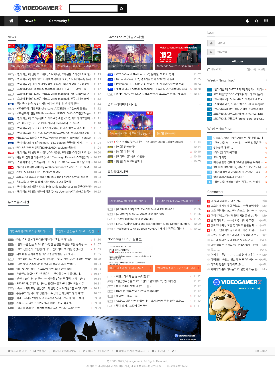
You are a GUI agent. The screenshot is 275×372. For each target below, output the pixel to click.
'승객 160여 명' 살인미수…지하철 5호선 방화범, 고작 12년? (54, 278)
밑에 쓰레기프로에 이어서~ (154, 305)
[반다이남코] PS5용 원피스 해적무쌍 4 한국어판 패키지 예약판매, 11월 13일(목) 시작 (54, 118)
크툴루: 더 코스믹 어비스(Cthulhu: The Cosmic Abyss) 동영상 (54, 177)
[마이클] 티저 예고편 (222, 152)
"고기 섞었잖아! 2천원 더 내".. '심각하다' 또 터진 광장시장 (54, 249)
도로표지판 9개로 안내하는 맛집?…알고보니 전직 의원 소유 (54, 283)
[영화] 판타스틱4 (154, 146)
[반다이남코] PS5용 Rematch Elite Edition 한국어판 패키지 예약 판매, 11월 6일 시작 (54, 142)
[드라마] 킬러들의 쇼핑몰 (154, 156)
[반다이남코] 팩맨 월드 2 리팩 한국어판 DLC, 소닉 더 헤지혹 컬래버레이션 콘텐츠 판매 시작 (54, 79)
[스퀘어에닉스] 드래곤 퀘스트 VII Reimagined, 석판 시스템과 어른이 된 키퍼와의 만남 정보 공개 (54, 94)
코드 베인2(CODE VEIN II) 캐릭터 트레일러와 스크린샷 (54, 123)
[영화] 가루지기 (154, 151)
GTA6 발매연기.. (220, 147)
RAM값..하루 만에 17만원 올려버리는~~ (154, 291)
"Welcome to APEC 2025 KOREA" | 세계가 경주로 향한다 (154, 228)
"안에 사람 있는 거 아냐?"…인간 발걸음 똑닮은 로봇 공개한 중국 (54, 244)
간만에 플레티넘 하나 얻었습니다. (154, 219)
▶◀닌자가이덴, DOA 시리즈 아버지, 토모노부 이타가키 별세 (154, 94)
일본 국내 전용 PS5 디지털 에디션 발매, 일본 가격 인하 (54, 103)
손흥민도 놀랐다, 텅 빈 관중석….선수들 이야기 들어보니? (54, 273)
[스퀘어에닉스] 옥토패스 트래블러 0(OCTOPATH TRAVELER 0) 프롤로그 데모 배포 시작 (54, 89)
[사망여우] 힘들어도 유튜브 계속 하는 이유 (154, 214)
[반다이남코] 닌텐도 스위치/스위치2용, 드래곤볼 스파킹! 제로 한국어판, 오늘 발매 (54, 74)
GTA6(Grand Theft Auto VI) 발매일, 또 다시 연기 (154, 74)
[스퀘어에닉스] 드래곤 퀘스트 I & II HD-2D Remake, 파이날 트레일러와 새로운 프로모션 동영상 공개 (54, 162)
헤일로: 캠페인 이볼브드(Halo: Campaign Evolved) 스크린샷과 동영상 (54, 157)
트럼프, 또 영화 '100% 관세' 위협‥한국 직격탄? (54, 303)
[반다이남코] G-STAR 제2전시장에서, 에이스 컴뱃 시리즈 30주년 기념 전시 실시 (54, 128)
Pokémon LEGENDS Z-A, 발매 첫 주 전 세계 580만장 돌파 (154, 84)
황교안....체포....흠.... (154, 296)
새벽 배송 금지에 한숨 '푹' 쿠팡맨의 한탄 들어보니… (54, 254)
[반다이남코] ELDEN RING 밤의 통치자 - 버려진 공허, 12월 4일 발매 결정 (54, 84)
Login (237, 61)
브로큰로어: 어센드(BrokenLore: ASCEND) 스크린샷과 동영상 (54, 108)
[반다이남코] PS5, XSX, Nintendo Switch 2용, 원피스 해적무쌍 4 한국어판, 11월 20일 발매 (54, 133)
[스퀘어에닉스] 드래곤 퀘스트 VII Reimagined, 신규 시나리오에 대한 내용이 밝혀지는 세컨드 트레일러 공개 (54, 98)
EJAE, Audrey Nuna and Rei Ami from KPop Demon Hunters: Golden (154, 223)
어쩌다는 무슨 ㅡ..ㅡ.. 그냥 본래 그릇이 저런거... (236, 254)
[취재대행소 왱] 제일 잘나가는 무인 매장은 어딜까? (154, 209)
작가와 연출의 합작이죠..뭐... (225, 264)
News (30, 21)
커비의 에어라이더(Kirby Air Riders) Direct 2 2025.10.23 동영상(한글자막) (54, 167)
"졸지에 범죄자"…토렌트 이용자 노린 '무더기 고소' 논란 (54, 308)
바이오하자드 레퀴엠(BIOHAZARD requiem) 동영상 (54, 147)
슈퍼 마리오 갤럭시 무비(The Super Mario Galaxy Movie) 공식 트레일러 (154, 141)
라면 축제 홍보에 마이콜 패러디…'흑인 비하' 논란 (54, 239)
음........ (213, 250)
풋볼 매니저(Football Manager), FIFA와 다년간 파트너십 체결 (154, 89)
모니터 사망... (218, 157)
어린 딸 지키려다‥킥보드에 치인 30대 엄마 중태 (54, 269)
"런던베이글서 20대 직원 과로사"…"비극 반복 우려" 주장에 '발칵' (54, 259)
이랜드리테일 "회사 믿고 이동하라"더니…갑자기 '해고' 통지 (54, 298)
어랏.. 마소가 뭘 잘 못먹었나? (154, 276)
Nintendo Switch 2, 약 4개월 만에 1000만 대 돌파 (154, 79)
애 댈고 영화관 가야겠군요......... (227, 201)
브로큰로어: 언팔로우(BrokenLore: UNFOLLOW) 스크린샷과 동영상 (54, 113)
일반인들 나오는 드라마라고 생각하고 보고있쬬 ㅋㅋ (238, 235)
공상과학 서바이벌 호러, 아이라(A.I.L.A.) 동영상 (54, 181)
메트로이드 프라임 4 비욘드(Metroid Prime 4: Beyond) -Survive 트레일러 (54, 137)
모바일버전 (261, 351)
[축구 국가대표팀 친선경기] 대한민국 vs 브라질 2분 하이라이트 (54, 288)
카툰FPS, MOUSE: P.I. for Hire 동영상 (54, 172)
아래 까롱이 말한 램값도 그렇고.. (154, 286)
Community (59, 21)
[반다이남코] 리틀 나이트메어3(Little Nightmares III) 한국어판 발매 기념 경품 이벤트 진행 (54, 186)
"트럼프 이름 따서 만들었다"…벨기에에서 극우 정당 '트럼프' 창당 (154, 300)
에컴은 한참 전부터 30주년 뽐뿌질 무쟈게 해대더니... (240, 162)
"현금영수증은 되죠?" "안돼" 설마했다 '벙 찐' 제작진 (154, 281)
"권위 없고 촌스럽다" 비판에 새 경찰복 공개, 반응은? (54, 264)
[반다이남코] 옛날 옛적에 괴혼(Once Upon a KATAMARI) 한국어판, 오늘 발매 (54, 191)
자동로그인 (214, 69)
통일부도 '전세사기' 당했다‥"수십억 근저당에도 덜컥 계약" (54, 293)
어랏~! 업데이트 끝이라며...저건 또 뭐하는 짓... (236, 230)
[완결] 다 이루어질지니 (154, 161)
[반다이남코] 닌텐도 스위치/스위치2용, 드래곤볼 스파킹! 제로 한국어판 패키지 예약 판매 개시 (54, 152)
